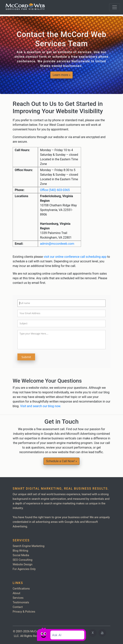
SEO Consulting (22, 560)
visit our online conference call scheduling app (75, 257)
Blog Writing (20, 550)
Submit (26, 357)
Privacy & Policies (24, 611)
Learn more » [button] (61, 75)
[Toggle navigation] (114, 7)
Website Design (22, 564)
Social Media (21, 555)
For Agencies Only (24, 569)
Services (18, 598)
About (16, 593)
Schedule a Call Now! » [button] (61, 461)
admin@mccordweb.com (57, 243)
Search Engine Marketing (28, 546)
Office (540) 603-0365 (55, 190)
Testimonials (21, 602)
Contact (18, 607)
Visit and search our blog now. (40, 406)
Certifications (21, 588)
